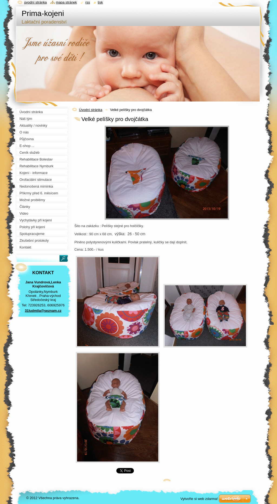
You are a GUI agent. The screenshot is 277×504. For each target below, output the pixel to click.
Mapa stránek (66, 2)
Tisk (100, 2)
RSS (87, 2)
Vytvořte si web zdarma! (199, 499)
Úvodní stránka (90, 110)
